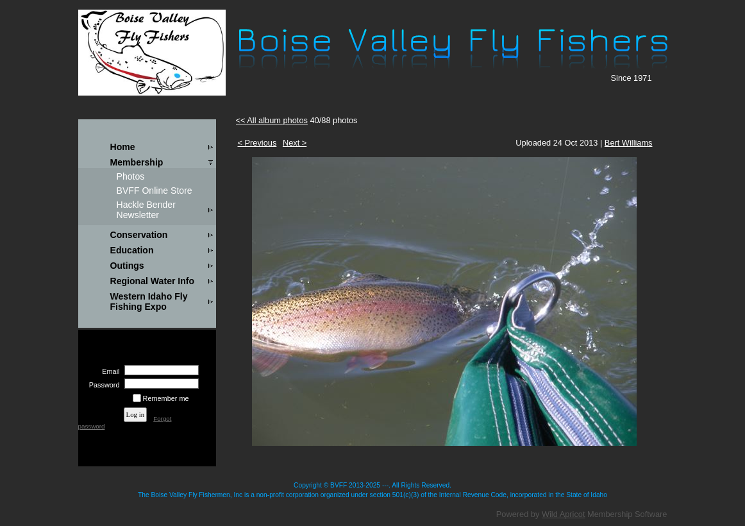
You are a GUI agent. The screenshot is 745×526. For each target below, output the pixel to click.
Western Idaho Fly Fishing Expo (149, 301)
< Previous (257, 143)
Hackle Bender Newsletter (146, 209)
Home (122, 147)
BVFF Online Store (154, 190)
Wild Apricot (563, 514)
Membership (136, 162)
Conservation (139, 235)
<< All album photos (272, 120)
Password (101, 385)
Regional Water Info (152, 281)
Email (108, 371)
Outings (127, 265)
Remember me (166, 398)
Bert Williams (629, 143)
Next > (294, 143)
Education (132, 250)
